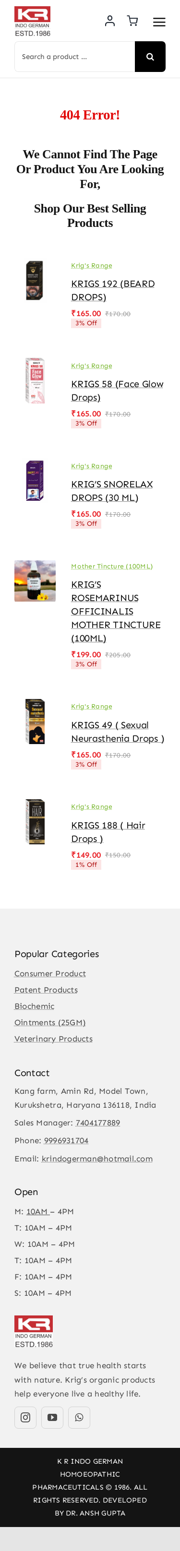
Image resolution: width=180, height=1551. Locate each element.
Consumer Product (50, 973)
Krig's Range (91, 265)
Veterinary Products (53, 1038)
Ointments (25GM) (50, 1022)
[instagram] (25, 1418)
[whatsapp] (79, 1418)
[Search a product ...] (74, 56)
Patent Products (46, 990)
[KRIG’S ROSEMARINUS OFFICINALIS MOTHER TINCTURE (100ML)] (35, 565)
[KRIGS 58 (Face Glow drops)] (35, 364)
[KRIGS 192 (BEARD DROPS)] (35, 264)
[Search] (150, 56)
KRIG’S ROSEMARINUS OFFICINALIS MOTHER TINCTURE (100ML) (116, 611)
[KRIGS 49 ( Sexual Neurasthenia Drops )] (35, 705)
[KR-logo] (32, 10)
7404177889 (98, 1122)
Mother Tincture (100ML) (112, 566)
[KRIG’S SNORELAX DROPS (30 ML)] (35, 465)
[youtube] (52, 1418)
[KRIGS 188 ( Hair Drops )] (35, 806)
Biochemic (34, 1006)
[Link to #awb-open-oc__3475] (159, 22)
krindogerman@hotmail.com (97, 1158)
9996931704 (66, 1140)
